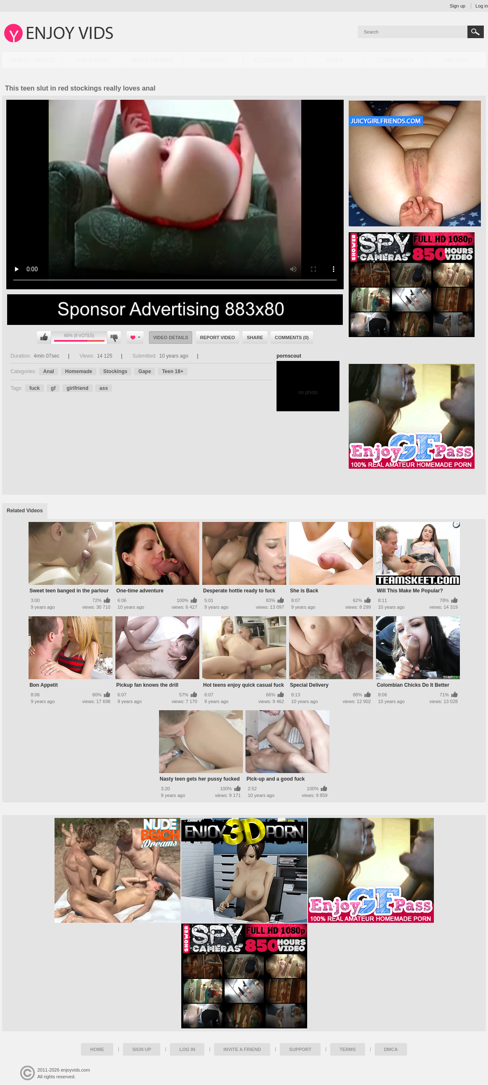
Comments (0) (292, 337)
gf (53, 388)
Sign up (457, 5)
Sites (334, 60)
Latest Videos (32, 60)
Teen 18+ (172, 371)
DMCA (391, 1049)
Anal (48, 371)
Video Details (170, 337)
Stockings (115, 371)
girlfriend (78, 388)
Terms (347, 1049)
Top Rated (92, 60)
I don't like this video (114, 337)
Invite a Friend (242, 1049)
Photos (213, 60)
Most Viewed (152, 60)
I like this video (44, 337)
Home (97, 1049)
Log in (481, 5)
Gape (144, 371)
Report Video (217, 337)
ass (103, 388)
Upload (456, 60)
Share (255, 337)
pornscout (289, 356)
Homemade (78, 371)
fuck (34, 388)
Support (300, 1049)
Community (395, 60)
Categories (274, 60)
